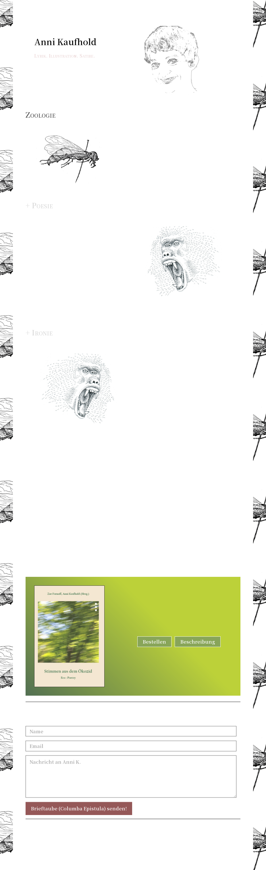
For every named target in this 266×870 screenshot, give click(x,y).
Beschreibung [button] (197, 641)
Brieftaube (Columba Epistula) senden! (79, 812)
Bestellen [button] (154, 641)
